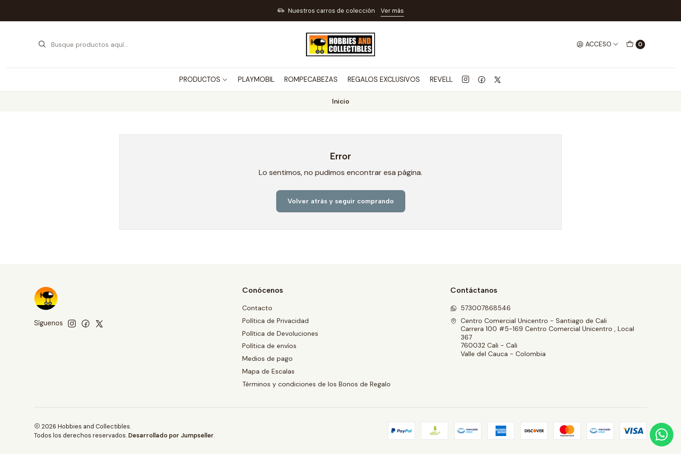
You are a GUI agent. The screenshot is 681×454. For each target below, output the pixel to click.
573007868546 (480, 308)
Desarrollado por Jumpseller (171, 435)
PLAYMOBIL (256, 79)
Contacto (257, 308)
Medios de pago (267, 358)
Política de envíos (269, 345)
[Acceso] (597, 44)
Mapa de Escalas (268, 371)
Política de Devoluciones (280, 333)
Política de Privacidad (275, 320)
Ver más (392, 11)
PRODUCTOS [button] (203, 79)
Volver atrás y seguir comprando (341, 201)
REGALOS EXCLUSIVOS (384, 79)
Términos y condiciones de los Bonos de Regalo (316, 384)
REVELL (441, 79)
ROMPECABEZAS (311, 79)
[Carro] (635, 44)
